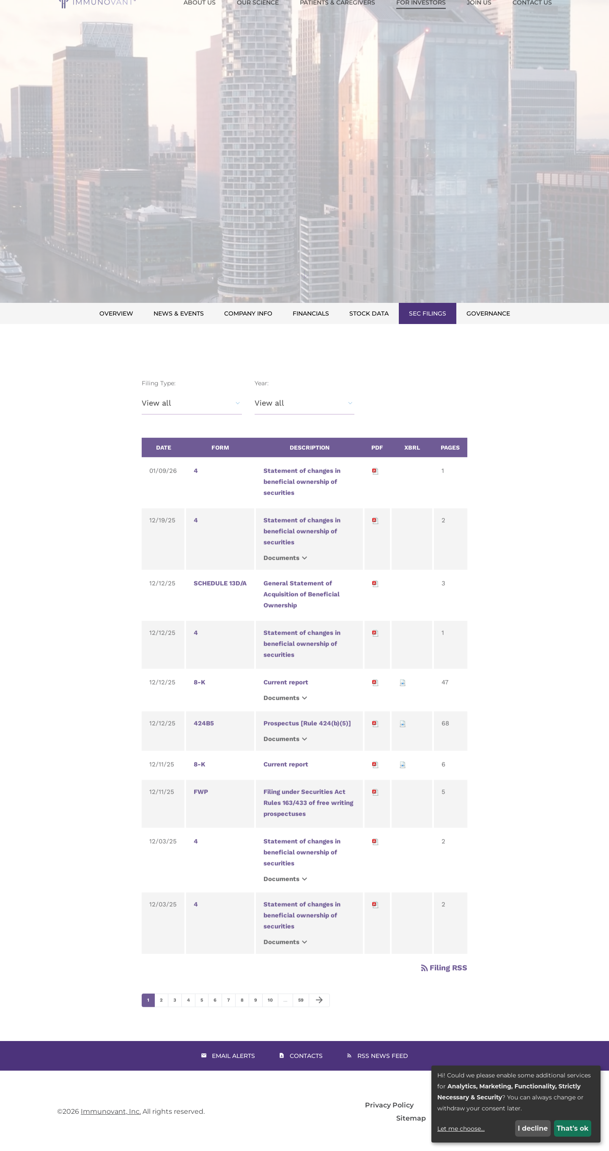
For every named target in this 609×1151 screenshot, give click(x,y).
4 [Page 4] (191, 1016)
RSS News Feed (382, 1056)
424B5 (204, 737)
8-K (199, 696)
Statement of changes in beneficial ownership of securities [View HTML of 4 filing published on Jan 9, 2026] (301, 495)
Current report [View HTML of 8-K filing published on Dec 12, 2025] (285, 696)
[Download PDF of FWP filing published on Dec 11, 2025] (375, 805)
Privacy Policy (389, 1105)
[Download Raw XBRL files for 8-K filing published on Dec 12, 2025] (402, 696)
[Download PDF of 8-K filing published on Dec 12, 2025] (375, 696)
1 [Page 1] (151, 1016)
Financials (311, 313)
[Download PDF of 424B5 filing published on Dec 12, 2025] (375, 737)
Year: (262, 397)
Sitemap (411, 1118)
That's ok (572, 1128)
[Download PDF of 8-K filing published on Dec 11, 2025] (375, 778)
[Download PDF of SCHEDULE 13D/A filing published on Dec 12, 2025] (375, 597)
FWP (201, 805)
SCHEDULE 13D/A (220, 597)
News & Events (179, 313)
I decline (533, 1128)
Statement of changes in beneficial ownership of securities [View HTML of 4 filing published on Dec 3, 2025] (301, 866)
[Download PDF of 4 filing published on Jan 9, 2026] (375, 484)
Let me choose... (461, 1128)
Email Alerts (233, 1056)
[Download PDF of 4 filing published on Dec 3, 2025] (375, 855)
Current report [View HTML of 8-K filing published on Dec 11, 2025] (285, 778)
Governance (488, 313)
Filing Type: (159, 397)
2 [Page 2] (163, 1016)
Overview (116, 313)
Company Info (248, 313)
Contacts (306, 1056)
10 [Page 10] (272, 1016)
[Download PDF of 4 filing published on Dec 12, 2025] (375, 646)
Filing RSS (443, 981)
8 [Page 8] (244, 1016)
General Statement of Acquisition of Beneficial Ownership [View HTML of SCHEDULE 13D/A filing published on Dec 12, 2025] (301, 608)
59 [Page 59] (303, 1016)
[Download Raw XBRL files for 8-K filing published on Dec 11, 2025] (402, 778)
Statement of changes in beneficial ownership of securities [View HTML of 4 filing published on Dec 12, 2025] (301, 657)
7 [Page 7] (231, 1016)
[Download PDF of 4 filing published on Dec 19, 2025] (375, 534)
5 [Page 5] (204, 1016)
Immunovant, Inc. (111, 1111)
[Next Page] (319, 1014)
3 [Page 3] (177, 1016)
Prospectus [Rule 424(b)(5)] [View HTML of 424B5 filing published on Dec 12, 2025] (307, 737)
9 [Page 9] (258, 1016)
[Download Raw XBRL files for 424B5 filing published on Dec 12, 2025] (402, 737)
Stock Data (369, 313)
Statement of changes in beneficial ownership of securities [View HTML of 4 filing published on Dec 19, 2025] (301, 545)
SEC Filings (427, 313)
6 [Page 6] (217, 1016)
